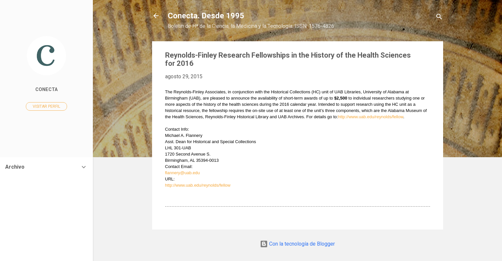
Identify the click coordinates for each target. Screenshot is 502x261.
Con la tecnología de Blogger (297, 244)
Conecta (46, 89)
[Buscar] (439, 18)
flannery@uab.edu (182, 172)
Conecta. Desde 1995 (206, 15)
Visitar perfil (46, 106)
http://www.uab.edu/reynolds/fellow (370, 116)
